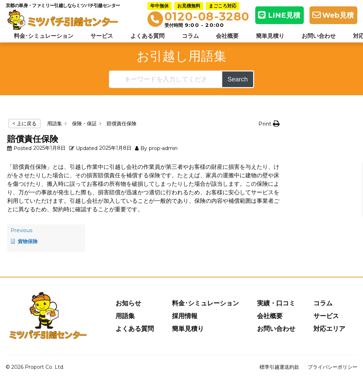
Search (238, 79)
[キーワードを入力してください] (165, 79)
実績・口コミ (276, 303)
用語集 (125, 316)
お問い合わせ (319, 36)
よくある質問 (147, 36)
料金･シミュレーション (43, 36)
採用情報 (184, 316)
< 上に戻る (24, 123)
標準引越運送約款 (279, 367)
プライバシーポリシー (332, 367)
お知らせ (128, 303)
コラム (190, 36)
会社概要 (227, 36)
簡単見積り (270, 36)
